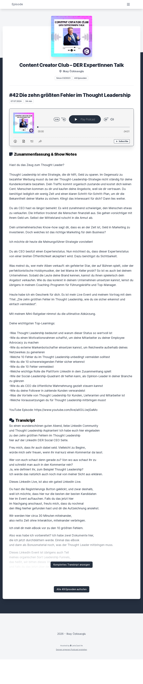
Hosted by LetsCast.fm (71, 645)
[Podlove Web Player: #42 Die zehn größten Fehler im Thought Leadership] (71, 127)
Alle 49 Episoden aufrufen (72, 589)
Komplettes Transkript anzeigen (71, 564)
